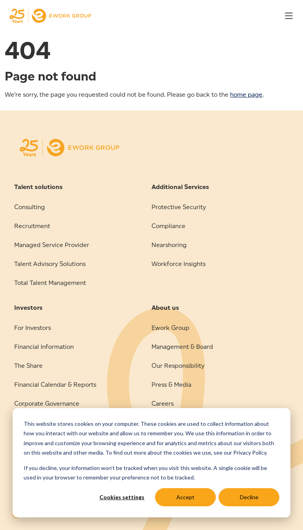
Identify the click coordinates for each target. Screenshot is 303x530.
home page (246, 94)
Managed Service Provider (51, 245)
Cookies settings (121, 497)
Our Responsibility (178, 365)
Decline (249, 497)
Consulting (29, 207)
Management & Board (182, 346)
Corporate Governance (46, 403)
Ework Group (170, 327)
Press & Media (171, 384)
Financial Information (44, 346)
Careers (163, 403)
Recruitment (32, 226)
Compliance (168, 226)
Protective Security (179, 207)
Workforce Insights (179, 264)
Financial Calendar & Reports (55, 384)
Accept (185, 497)
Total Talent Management (50, 283)
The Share (28, 365)
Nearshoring (169, 245)
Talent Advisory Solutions (50, 264)
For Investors (32, 327)
